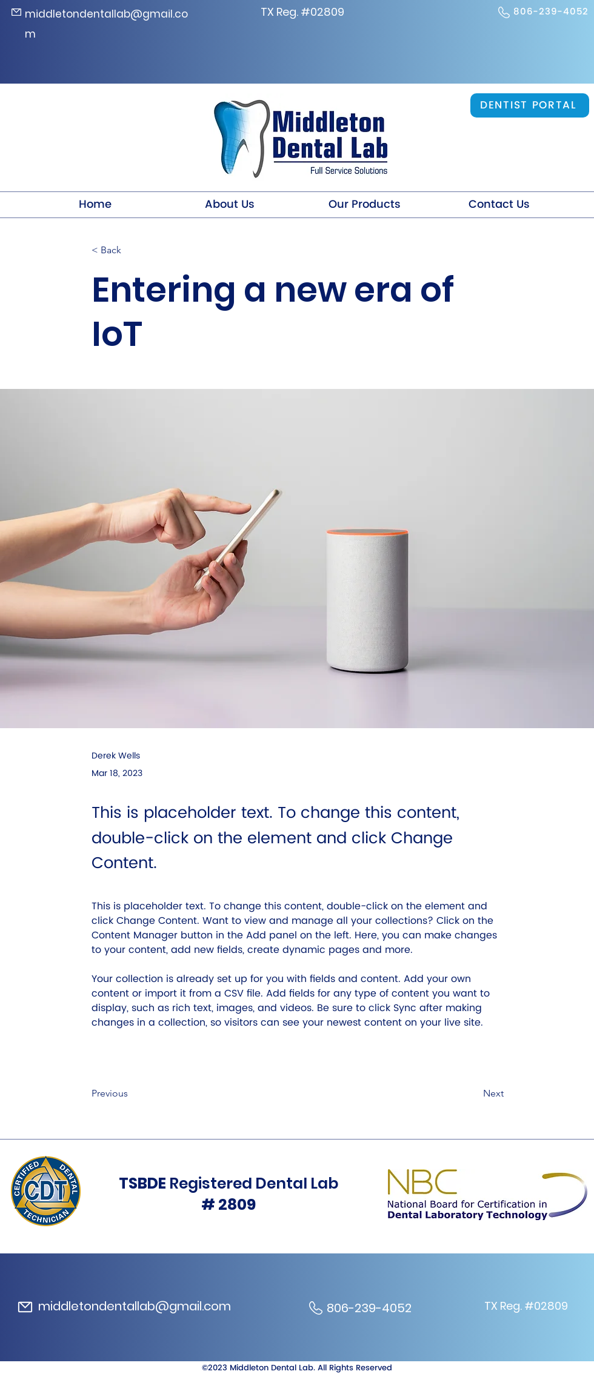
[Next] (473, 1093)
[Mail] (16, 12)
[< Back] (132, 250)
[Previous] (132, 1093)
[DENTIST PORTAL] (529, 105)
